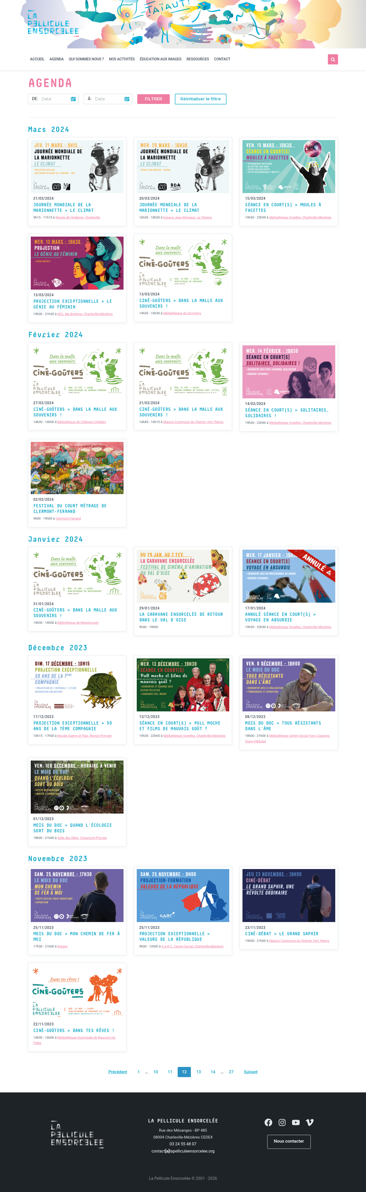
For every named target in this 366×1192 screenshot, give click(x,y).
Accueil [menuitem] (37, 59)
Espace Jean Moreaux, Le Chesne (187, 217)
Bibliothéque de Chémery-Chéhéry (81, 422)
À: (89, 98)
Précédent (118, 1071)
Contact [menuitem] (222, 59)
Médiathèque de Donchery (182, 313)
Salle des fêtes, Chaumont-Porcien (82, 838)
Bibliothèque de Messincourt (78, 623)
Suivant (251, 1071)
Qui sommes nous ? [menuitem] (86, 59)
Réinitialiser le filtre (200, 99)
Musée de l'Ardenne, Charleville (78, 217)
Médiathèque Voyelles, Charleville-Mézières (300, 217)
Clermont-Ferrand (68, 518)
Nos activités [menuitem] (122, 59)
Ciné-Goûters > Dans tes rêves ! (73, 1030)
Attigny (62, 946)
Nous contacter (289, 1141)
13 (198, 1071)
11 (170, 1071)
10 (156, 1071)
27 (231, 1071)
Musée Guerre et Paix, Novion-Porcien (84, 736)
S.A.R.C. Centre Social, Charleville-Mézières (192, 946)
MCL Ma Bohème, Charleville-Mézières (85, 314)
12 (184, 1071)
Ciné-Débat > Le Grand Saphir (281, 934)
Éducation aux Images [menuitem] (160, 59)
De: (35, 98)
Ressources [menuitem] (198, 59)
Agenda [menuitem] (57, 59)
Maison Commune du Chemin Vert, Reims (193, 422)
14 (213, 1071)
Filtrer (153, 99)
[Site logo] (53, 35)
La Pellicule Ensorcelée (169, 1178)
